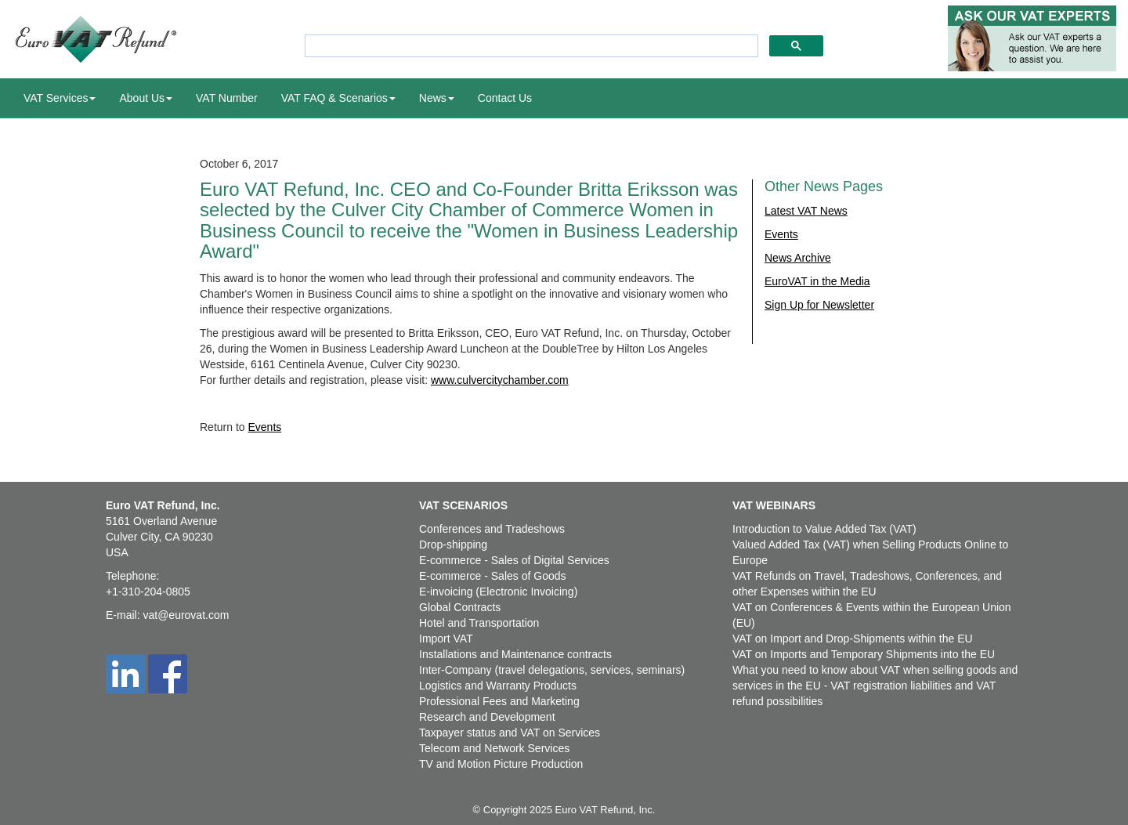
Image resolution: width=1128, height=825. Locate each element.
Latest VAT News (806, 210)
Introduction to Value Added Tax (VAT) (824, 529)
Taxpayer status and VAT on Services (509, 732)
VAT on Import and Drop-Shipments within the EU (852, 638)
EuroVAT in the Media (817, 281)
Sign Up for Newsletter (819, 305)
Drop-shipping (453, 544)
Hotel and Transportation (479, 623)
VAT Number (227, 98)
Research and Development (487, 717)
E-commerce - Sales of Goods (492, 576)
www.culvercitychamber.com (500, 380)
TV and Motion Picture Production (501, 764)
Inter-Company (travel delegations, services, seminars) (552, 670)
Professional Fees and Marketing (499, 701)
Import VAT (446, 638)
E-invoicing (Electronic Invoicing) (498, 591)
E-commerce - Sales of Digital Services (514, 560)
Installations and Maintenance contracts (515, 654)
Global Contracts (460, 607)
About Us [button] (145, 98)
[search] (530, 46)
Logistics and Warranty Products (498, 685)
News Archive (798, 257)
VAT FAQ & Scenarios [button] (338, 98)
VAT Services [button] (60, 98)
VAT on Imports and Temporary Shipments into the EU (863, 654)
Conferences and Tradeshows (492, 529)
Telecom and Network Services (494, 748)
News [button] (436, 98)
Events (264, 427)
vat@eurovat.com (186, 615)
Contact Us (505, 98)
